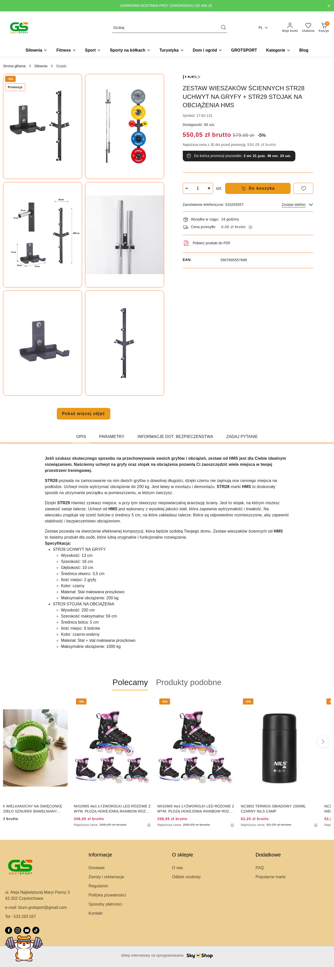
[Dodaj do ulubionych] (303, 188)
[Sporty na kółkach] (130, 50)
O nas (177, 868)
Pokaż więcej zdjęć (83, 413)
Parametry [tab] (111, 436)
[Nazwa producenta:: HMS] (191, 77)
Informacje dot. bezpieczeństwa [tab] (175, 436)
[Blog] (304, 50)
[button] (278, 50)
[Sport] (93, 50)
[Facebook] (8, 930)
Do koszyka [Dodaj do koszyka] (258, 188)
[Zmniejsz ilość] (187, 188)
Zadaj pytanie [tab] (242, 436)
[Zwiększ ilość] (209, 188)
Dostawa (97, 868)
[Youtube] (26, 930)
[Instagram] (17, 930)
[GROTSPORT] (244, 50)
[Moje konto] (290, 27)
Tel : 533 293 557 (20, 916)
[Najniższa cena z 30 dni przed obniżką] (161, 825)
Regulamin (98, 886)
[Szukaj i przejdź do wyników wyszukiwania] (223, 28)
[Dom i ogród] (207, 50)
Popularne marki (270, 877)
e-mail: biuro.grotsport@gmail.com (36, 907)
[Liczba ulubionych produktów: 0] (308, 27)
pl (263, 28)
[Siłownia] (36, 50)
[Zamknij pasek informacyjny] (328, 6)
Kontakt (95, 913)
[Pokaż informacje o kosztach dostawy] (250, 227)
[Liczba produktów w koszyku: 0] (324, 27)
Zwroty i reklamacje (106, 877)
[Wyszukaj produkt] (169, 28)
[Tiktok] (35, 930)
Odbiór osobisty (186, 877)
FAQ (259, 868)
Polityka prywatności (107, 895)
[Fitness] (66, 50)
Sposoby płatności (105, 904)
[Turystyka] (172, 50)
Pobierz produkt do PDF (206, 243)
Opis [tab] (81, 436)
